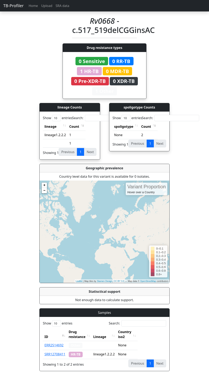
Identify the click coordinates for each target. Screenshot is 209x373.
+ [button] (44, 185)
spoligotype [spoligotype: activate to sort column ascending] (124, 126)
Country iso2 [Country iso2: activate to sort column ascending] (137, 332)
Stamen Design (104, 281)
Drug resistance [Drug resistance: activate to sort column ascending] (82, 332)
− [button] (44, 190)
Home (33, 5)
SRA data (62, 5)
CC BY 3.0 (119, 281)
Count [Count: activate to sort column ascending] (74, 126)
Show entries (57, 118)
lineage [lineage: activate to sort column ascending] (51, 126)
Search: (101, 118)
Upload (46, 5)
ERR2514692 (54, 340)
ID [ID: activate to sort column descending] (46, 332)
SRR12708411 (55, 349)
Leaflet (79, 281)
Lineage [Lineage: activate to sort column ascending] (108, 332)
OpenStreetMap (148, 281)
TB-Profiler (13, 5)
